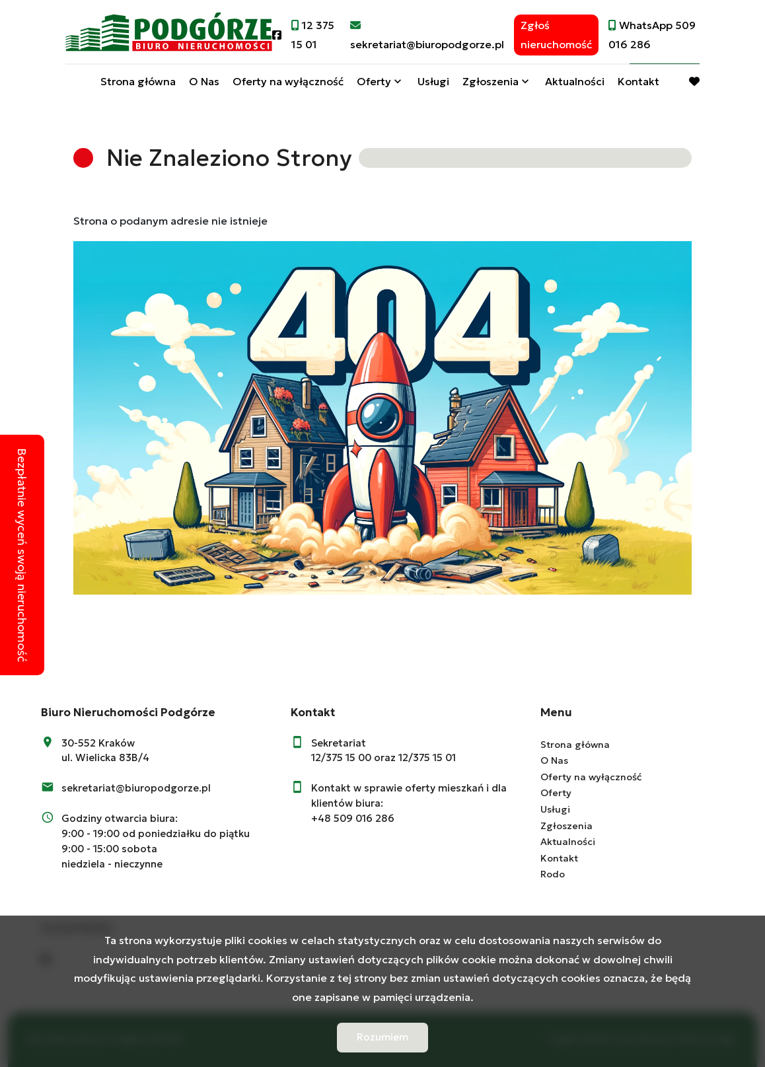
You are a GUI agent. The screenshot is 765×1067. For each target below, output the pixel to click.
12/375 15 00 (341, 757)
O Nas (204, 81)
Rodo (552, 874)
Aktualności (574, 81)
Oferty (374, 81)
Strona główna (138, 81)
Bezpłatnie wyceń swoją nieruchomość (22, 555)
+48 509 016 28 (349, 818)
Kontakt (638, 81)
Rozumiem (382, 1037)
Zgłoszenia (490, 81)
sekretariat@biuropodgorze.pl (136, 788)
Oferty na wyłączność (288, 81)
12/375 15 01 (427, 757)
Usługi (433, 81)
